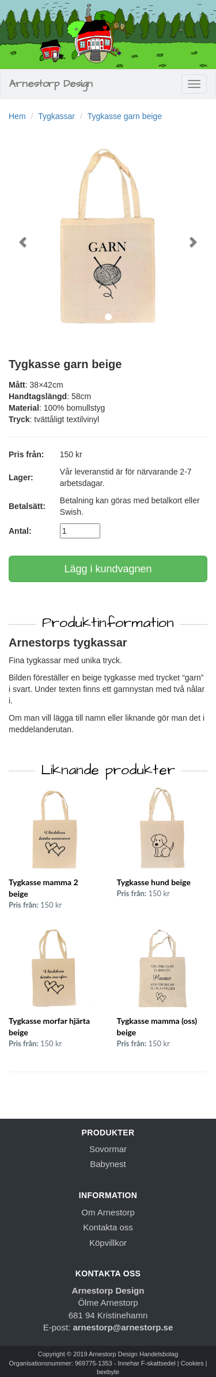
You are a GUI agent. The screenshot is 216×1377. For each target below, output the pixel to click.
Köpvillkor (108, 1243)
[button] (24, 235)
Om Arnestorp (108, 1212)
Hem (17, 116)
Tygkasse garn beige (125, 116)
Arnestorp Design (51, 83)
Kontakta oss (108, 1227)
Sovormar (108, 1149)
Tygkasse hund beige (154, 882)
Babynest (108, 1164)
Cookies (192, 1363)
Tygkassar (56, 116)
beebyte (108, 1371)
